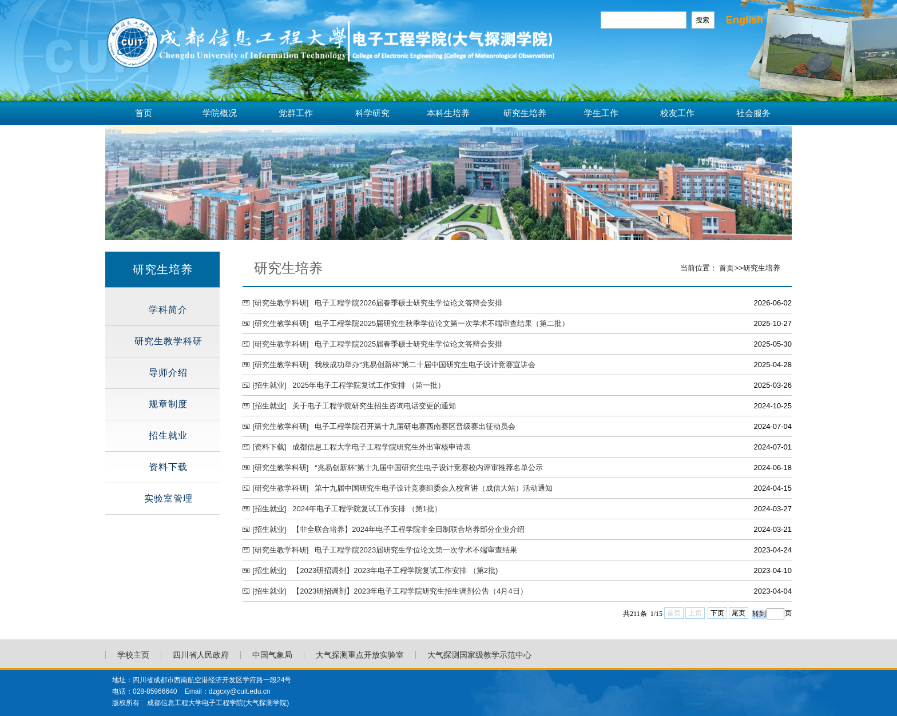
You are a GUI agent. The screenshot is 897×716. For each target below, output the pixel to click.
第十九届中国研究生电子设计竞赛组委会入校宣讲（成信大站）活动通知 (434, 488)
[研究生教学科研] (280, 303)
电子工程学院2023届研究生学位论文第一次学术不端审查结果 (416, 550)
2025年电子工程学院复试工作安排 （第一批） (368, 385)
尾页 (738, 613)
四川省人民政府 (201, 654)
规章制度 (168, 404)
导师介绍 (168, 372)
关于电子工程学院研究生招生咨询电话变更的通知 (374, 405)
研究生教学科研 (168, 341)
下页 (717, 613)
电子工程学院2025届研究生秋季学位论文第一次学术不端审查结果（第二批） (442, 323)
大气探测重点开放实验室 (360, 654)
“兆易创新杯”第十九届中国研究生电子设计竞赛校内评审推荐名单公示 (429, 467)
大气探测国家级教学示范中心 (479, 654)
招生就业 (168, 435)
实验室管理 (168, 498)
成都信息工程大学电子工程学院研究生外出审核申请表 (381, 447)
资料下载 (168, 467)
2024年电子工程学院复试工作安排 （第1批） (367, 508)
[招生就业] (269, 385)
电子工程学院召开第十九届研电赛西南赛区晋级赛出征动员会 (415, 426)
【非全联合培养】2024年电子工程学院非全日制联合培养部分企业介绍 (408, 529)
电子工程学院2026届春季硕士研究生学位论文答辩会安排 (408, 303)
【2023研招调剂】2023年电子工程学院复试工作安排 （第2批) (395, 570)
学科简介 (168, 310)
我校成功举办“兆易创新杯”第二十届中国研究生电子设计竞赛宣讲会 (425, 364)
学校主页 (133, 654)
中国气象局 (272, 654)
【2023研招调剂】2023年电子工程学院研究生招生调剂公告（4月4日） (409, 591)
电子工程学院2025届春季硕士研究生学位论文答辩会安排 (408, 344)
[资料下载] (269, 447)
